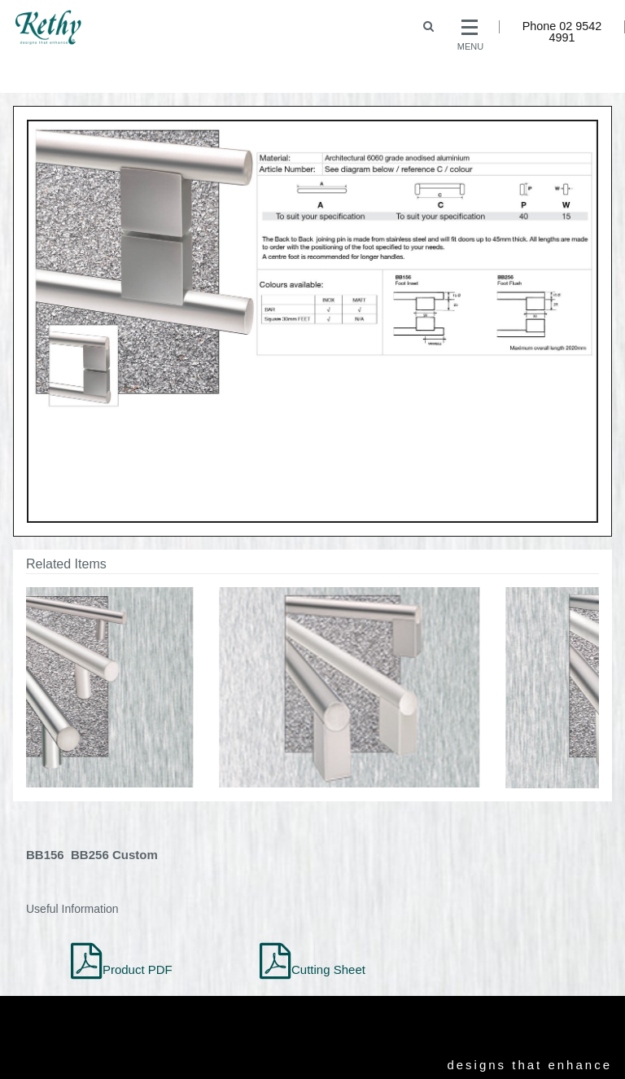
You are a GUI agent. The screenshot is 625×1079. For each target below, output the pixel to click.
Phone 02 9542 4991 (562, 32)
